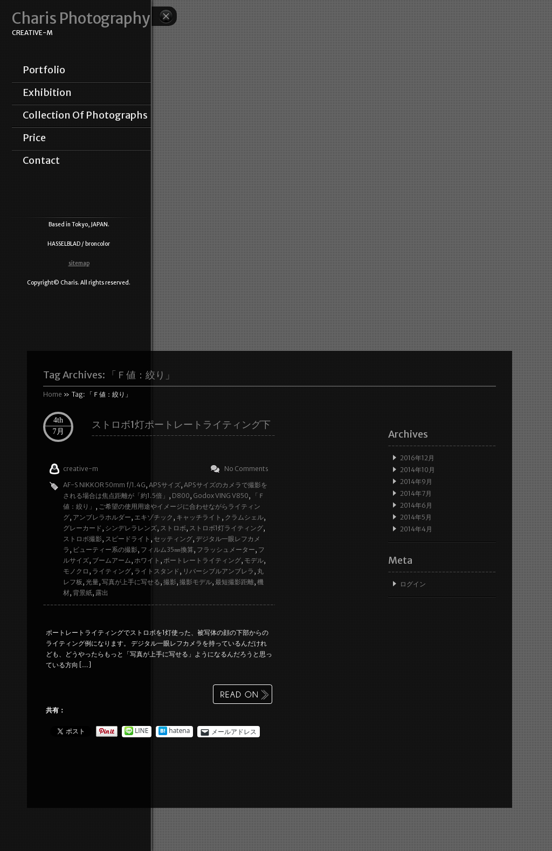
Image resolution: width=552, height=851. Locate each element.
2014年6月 (416, 505)
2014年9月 (416, 482)
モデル (254, 560)
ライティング (111, 571)
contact (41, 161)
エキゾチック (153, 517)
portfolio (44, 70)
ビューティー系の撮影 (105, 549)
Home (52, 394)
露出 (101, 593)
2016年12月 (417, 458)
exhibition (47, 93)
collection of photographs (85, 115)
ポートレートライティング (202, 560)
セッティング (173, 539)
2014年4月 (416, 529)
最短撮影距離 (234, 582)
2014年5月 (416, 517)
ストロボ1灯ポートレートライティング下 (181, 424)
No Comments (246, 469)
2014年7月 (416, 493)
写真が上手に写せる (131, 582)
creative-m (80, 469)
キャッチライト (199, 517)
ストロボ (173, 528)
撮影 (169, 582)
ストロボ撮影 (82, 539)
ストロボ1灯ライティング (226, 528)
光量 (92, 582)
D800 (181, 496)
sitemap (78, 263)
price (34, 138)
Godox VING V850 (221, 496)
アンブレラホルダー (102, 517)
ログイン (413, 584)
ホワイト (147, 560)
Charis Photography (81, 18)
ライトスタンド (157, 571)
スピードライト (127, 539)
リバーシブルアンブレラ (218, 571)
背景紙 (82, 593)
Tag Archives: (109, 375)
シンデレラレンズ (131, 528)
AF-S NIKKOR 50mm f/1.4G (104, 485)
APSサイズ (165, 485)
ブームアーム (111, 560)
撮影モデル (196, 582)
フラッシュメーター (226, 549)
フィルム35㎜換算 (167, 549)
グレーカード (82, 528)
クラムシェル (244, 517)
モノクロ (76, 571)
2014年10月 (417, 470)
